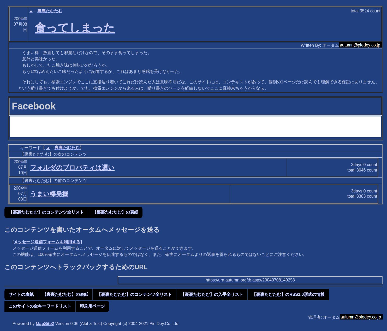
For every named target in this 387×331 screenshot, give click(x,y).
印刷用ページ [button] (92, 306)
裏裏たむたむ (49, 11)
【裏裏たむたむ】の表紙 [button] (115, 212)
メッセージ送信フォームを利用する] (48, 242)
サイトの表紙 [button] (21, 294)
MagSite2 (45, 323)
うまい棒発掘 (49, 193)
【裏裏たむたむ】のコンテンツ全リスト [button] (46, 212)
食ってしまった (75, 27)
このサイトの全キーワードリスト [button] (40, 306)
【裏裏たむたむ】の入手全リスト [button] (212, 294)
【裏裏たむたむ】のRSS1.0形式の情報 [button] (288, 294)
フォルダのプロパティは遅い (72, 167)
